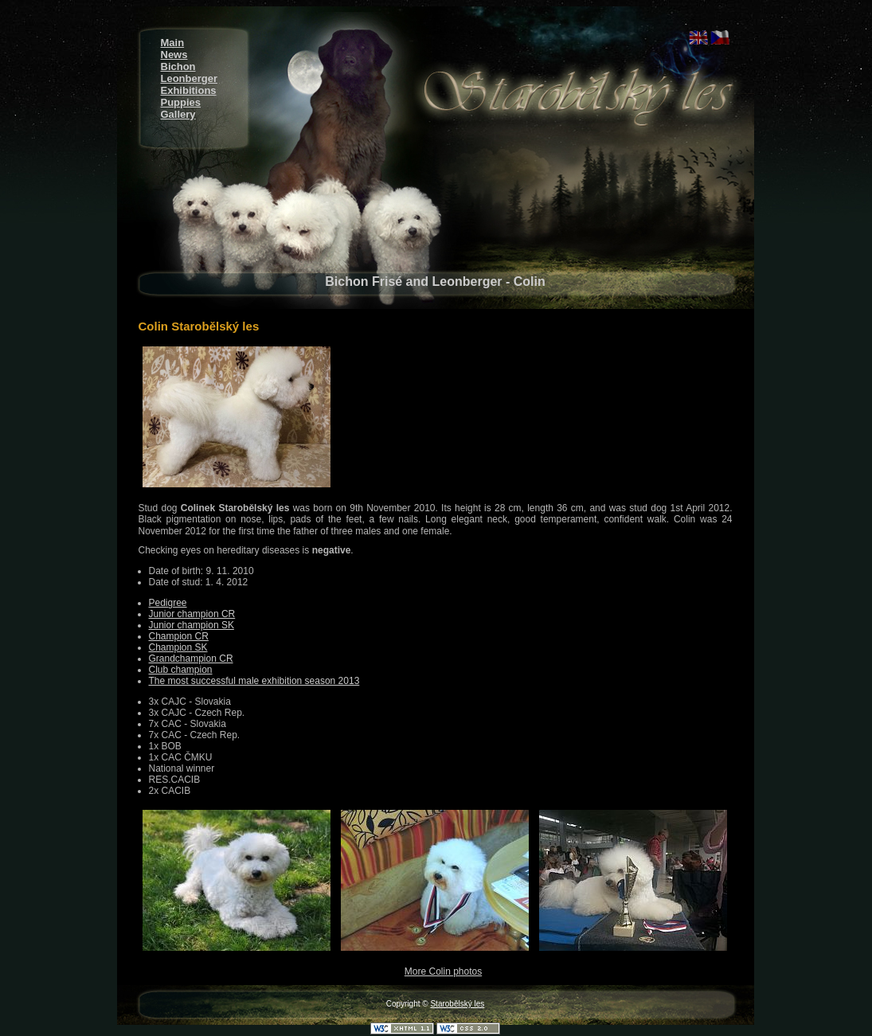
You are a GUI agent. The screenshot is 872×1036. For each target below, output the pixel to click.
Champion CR (179, 636)
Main (173, 43)
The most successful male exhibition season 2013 (254, 680)
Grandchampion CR (191, 658)
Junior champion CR (192, 614)
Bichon (178, 66)
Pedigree (168, 602)
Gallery (178, 114)
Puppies (181, 102)
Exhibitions (189, 90)
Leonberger (189, 78)
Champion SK (178, 647)
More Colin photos (443, 971)
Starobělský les (457, 1003)
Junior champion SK (191, 625)
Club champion (181, 669)
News (174, 55)
